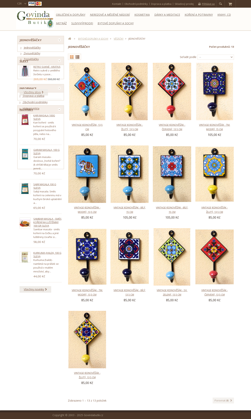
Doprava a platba (161, 3)
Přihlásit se (208, 4)
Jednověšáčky (32, 49)
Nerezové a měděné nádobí (110, 14)
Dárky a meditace (167, 14)
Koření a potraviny (199, 14)
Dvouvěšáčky (31, 54)
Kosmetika (142, 14)
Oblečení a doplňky (70, 14)
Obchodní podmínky (136, 3)
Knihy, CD (224, 14)
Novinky (26, 161)
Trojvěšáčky (31, 60)
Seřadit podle (188, 57)
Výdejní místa (30, 145)
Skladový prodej (184, 3)
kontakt (116, 3)
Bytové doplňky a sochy (116, 23)
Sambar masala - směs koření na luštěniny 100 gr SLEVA (47, 275)
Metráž (61, 23)
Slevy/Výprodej (82, 23)
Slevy (24, 76)
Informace (28, 124)
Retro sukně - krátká (46, 83)
